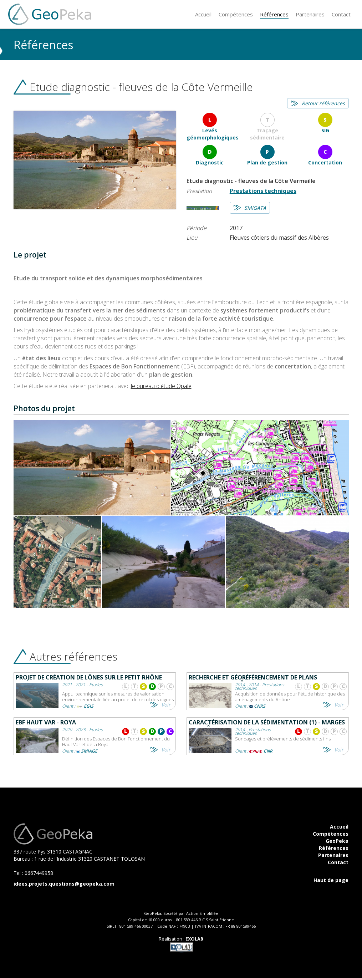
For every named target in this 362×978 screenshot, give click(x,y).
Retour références (323, 103)
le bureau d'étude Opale (161, 386)
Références (333, 848)
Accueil (339, 826)
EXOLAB (194, 939)
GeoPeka (337, 840)
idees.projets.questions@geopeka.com (64, 883)
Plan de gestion (267, 162)
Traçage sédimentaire (267, 134)
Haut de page (330, 880)
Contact (338, 862)
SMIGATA (255, 207)
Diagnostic (210, 162)
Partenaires (333, 855)
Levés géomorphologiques (213, 134)
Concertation (325, 162)
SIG (325, 130)
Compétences (330, 833)
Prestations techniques (263, 191)
